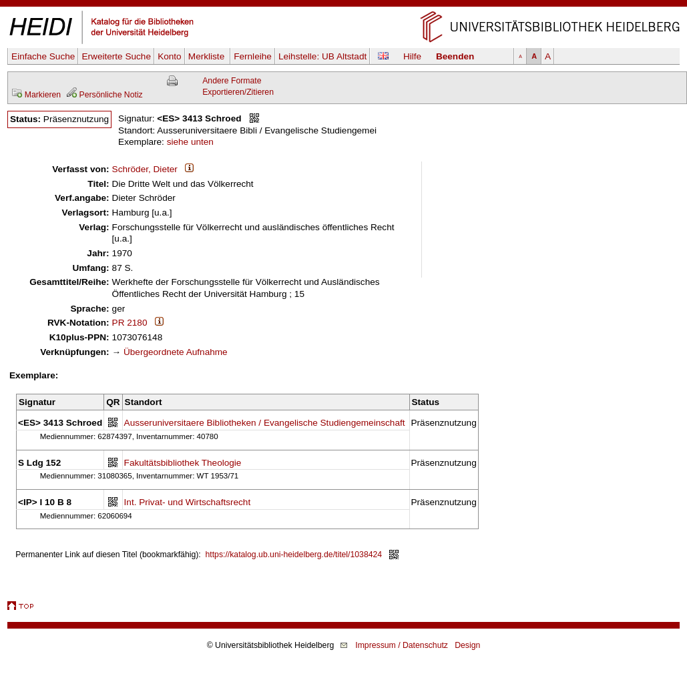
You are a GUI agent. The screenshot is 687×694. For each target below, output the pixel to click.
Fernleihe (253, 56)
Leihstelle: (322, 56)
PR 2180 (130, 323)
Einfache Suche (43, 56)
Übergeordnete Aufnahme (176, 352)
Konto (170, 56)
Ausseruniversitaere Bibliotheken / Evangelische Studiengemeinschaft (264, 423)
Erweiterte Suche (116, 56)
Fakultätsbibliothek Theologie (183, 463)
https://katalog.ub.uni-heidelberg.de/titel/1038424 (294, 554)
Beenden (455, 56)
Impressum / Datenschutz (401, 645)
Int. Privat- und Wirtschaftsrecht (187, 502)
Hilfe (412, 56)
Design (467, 645)
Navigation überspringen (343, 5)
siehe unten (190, 142)
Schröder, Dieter (145, 169)
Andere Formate (231, 80)
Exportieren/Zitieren (238, 92)
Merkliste (207, 56)
